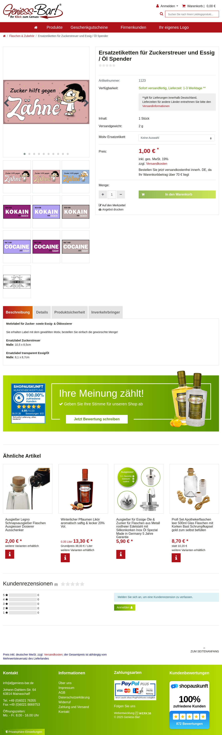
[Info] (9, 554)
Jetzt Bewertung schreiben (97, 419)
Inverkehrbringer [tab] (105, 312)
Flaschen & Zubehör (21, 36)
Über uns (65, 683)
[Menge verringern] (121, 194)
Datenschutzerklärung (74, 697)
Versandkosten (156, 163)
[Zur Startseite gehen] (4, 36)
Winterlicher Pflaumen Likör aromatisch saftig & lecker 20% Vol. (83, 523)
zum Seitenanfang (166, 650)
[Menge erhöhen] (103, 194)
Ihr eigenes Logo (174, 27)
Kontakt (64, 711)
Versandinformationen (155, 106)
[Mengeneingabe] (112, 194)
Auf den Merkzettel (112, 205)
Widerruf (65, 702)
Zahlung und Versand (74, 707)
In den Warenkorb (166, 194)
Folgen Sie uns (124, 706)
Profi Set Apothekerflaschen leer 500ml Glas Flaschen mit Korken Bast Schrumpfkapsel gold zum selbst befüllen (192, 525)
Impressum (66, 687)
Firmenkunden (133, 27)
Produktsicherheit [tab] (69, 312)
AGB (62, 692)
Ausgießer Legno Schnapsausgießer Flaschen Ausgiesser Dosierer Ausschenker (25, 525)
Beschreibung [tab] (18, 312)
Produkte (55, 27)
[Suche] (161, 14)
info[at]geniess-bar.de (18, 683)
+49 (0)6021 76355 (22, 700)
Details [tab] (42, 312)
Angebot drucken (111, 209)
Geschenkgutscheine (89, 27)
